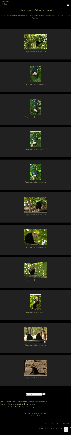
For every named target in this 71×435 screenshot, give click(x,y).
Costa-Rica (60, 15)
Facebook (32, 404)
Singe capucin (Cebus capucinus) (35, 51)
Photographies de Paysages (36, 15)
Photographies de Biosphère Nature (17, 15)
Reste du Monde (50, 15)
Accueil (3, 15)
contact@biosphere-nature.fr (37, 401)
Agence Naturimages (29, 407)
